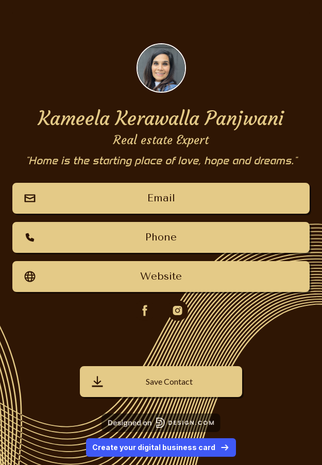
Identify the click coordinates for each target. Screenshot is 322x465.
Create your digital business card (161, 447)
